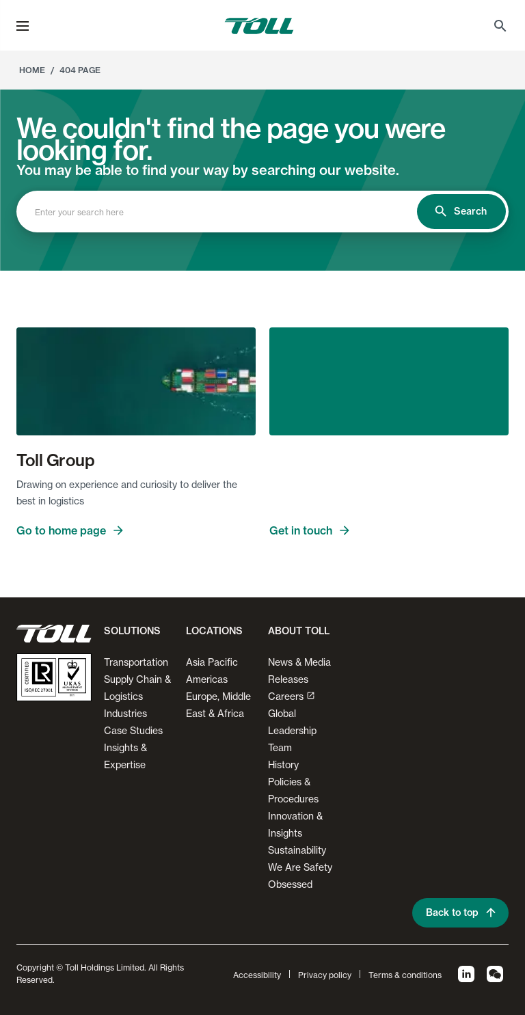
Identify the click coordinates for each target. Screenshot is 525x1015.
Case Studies (133, 730)
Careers (291, 696)
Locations (214, 631)
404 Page (79, 70)
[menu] (22, 26)
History (283, 764)
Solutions (132, 631)
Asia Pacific (212, 662)
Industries (125, 713)
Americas (207, 679)
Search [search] (460, 211)
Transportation (136, 662)
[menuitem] (500, 26)
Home (32, 70)
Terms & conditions (405, 975)
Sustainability (297, 850)
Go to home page (70, 530)
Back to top (462, 912)
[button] (22, 26)
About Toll (298, 631)
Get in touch (310, 530)
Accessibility (257, 975)
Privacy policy (324, 975)
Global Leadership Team (292, 730)
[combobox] (228, 211)
